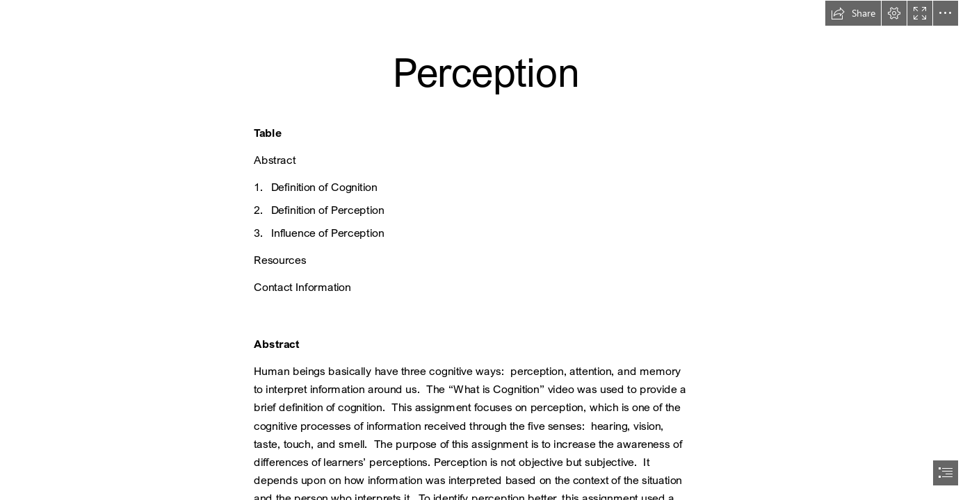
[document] (486, 250)
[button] (853, 13)
